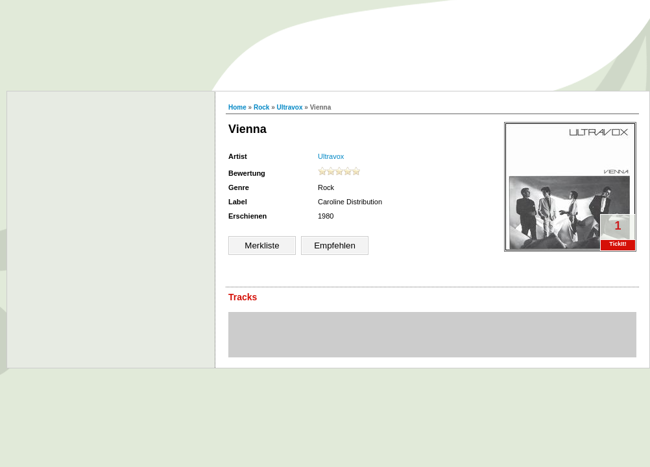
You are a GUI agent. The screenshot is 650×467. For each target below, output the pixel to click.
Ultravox (290, 107)
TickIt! (617, 244)
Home (237, 107)
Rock (261, 107)
